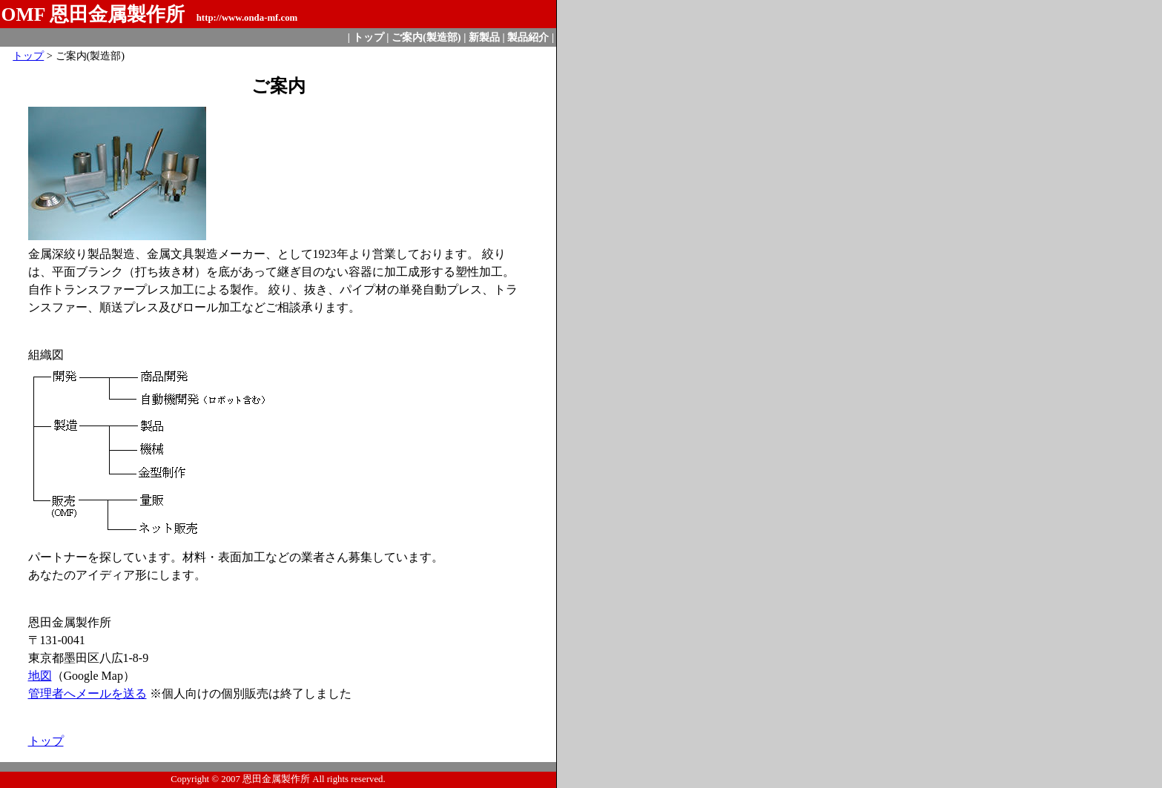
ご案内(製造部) (426, 37)
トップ (368, 37)
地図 (40, 675)
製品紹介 (528, 37)
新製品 (484, 37)
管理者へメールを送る (87, 693)
